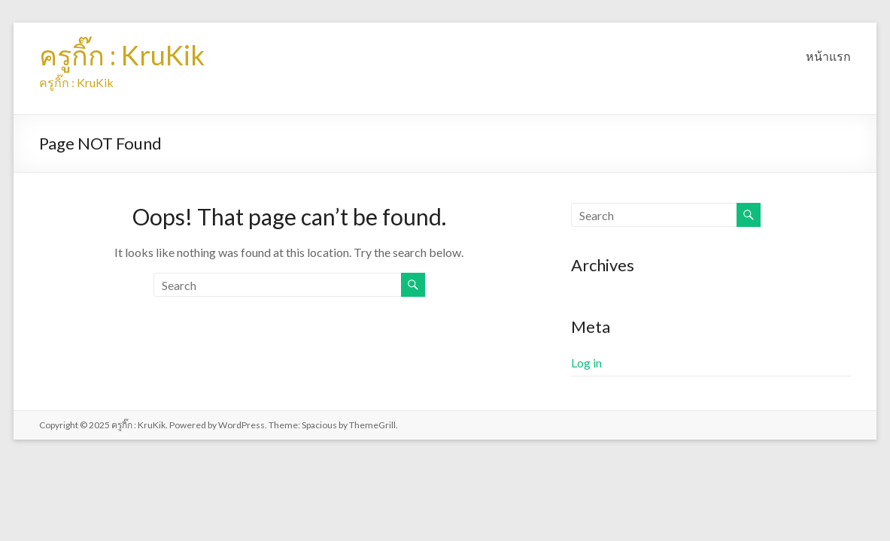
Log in (586, 362)
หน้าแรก (828, 56)
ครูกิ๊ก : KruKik (122, 54)
